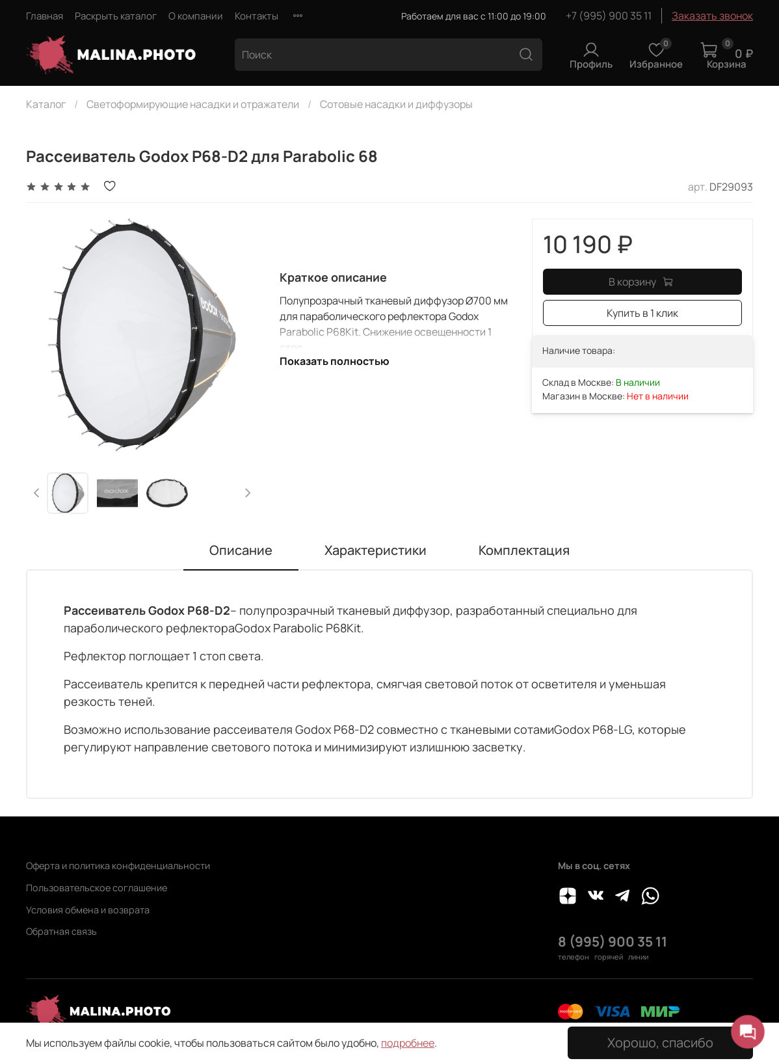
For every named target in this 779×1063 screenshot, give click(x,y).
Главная (44, 16)
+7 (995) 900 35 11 (609, 15)
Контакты (256, 16)
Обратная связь (61, 931)
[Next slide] (248, 493)
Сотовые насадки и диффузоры (396, 104)
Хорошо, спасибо (660, 1042)
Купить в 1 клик (642, 313)
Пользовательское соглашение (96, 887)
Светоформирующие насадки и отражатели (192, 104)
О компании (195, 16)
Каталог (46, 104)
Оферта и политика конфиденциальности (118, 865)
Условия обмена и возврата (88, 910)
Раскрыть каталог (116, 16)
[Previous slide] (37, 493)
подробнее (407, 1043)
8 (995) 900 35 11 (612, 941)
